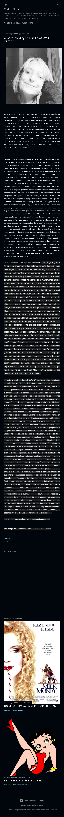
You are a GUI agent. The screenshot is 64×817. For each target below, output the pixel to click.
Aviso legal (27, 23)
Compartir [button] (7, 538)
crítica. (11, 542)
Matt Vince (39, 805)
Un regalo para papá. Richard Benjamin (31, 705)
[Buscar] (58, 4)
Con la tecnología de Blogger (32, 800)
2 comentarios (18, 710)
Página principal (12, 23)
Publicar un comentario (21, 785)
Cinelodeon (11, 9)
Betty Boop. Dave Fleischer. (23, 780)
